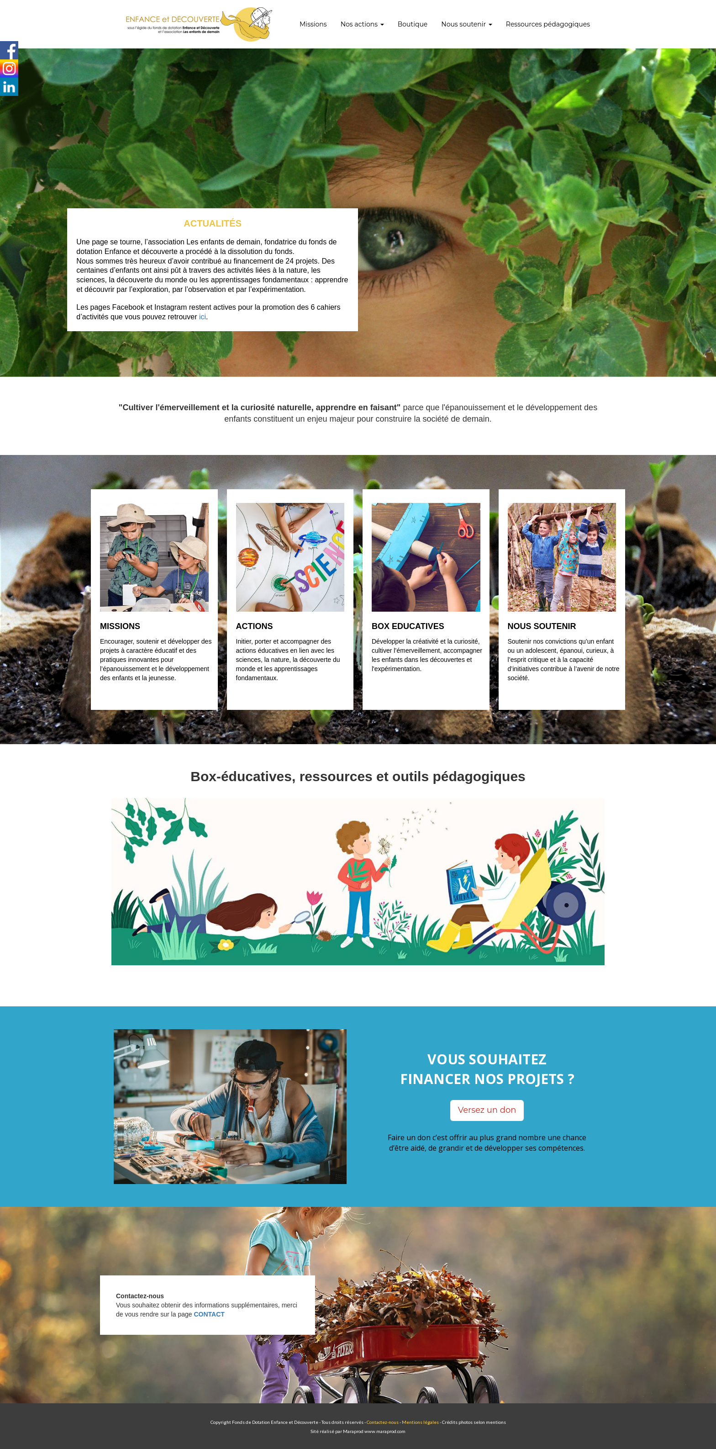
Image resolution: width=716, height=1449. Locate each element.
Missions (313, 24)
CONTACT (209, 1314)
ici (202, 317)
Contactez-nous (383, 1422)
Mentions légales (420, 1422)
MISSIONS (120, 626)
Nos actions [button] (362, 24)
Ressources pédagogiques (548, 24)
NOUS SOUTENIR (542, 626)
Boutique (413, 24)
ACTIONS (254, 626)
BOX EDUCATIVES (408, 626)
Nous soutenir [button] (466, 24)
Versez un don (487, 1110)
